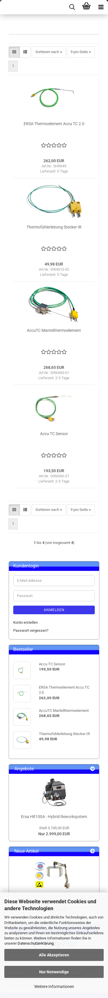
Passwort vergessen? (30, 630)
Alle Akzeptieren (54, 955)
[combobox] (49, 52)
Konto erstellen (25, 622)
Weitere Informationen (54, 986)
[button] (14, 52)
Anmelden (54, 610)
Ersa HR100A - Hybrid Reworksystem (54, 816)
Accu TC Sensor (54, 433)
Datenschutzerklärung (36, 943)
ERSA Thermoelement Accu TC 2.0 (54, 123)
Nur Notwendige (54, 972)
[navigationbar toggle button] (101, 7)
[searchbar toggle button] (72, 7)
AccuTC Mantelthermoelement (54, 330)
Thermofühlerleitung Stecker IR (54, 227)
